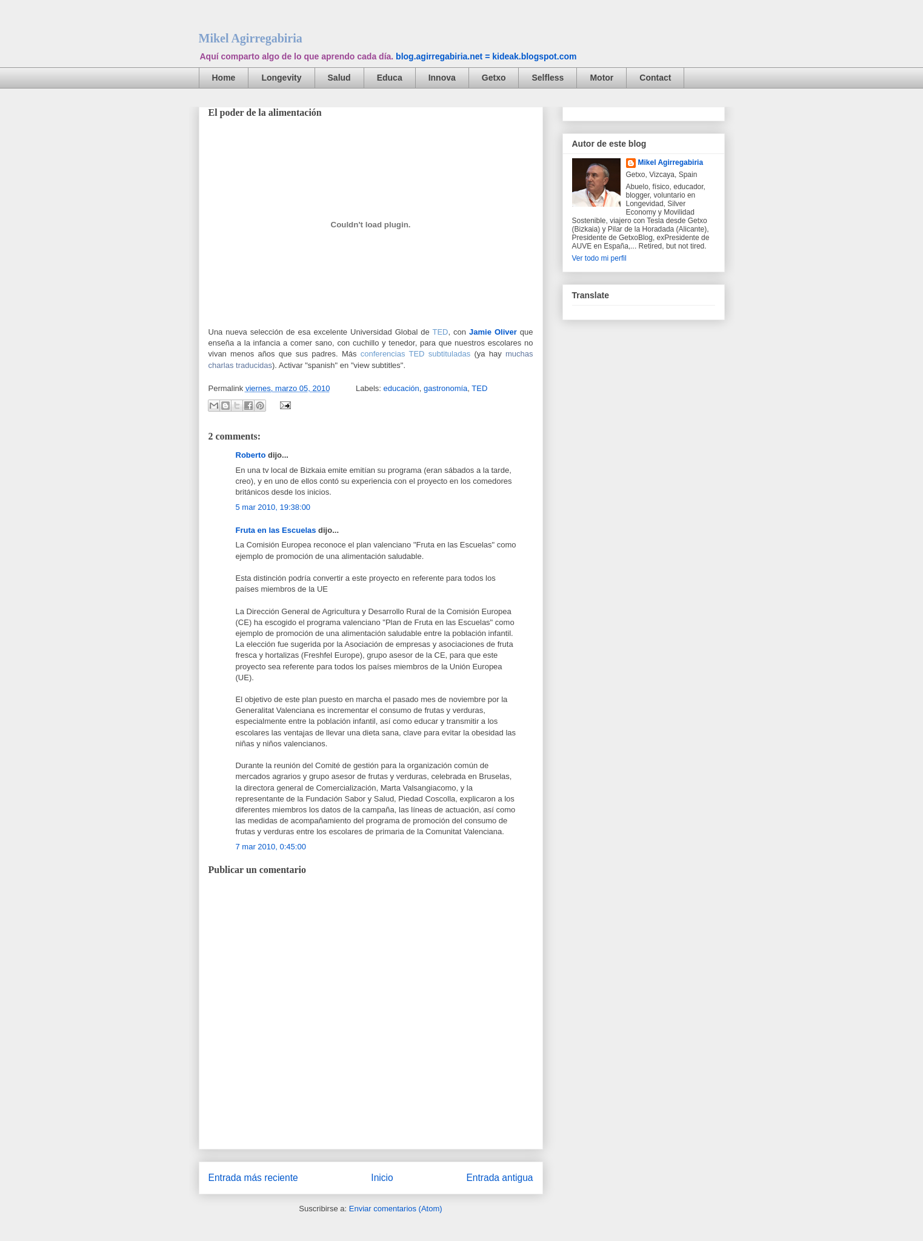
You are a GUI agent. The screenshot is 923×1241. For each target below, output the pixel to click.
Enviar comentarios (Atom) (395, 1208)
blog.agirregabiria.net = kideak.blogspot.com (486, 56)
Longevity (281, 77)
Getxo (494, 77)
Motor (601, 77)
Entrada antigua (499, 1177)
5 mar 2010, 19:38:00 (273, 507)
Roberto (251, 455)
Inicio (382, 1177)
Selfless (547, 77)
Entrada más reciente (253, 1177)
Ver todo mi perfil (599, 258)
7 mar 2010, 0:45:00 (271, 846)
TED (440, 331)
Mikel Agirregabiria (250, 38)
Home (224, 77)
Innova (442, 77)
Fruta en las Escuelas (276, 530)
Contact (655, 77)
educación (401, 388)
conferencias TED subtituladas (415, 353)
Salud (339, 77)
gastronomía (445, 388)
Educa (389, 77)
